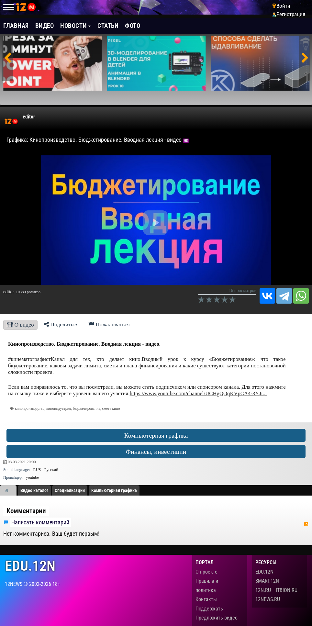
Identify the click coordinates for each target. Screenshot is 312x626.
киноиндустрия (58, 409)
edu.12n (30, 566)
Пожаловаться (109, 324)
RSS (306, 524)
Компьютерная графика (156, 435)
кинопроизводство (29, 409)
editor (29, 117)
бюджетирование (86, 409)
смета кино (111, 409)
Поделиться (61, 324)
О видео (20, 324)
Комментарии (26, 511)
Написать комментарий (40, 522)
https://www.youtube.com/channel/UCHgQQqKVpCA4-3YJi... (198, 393)
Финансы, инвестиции (156, 451)
